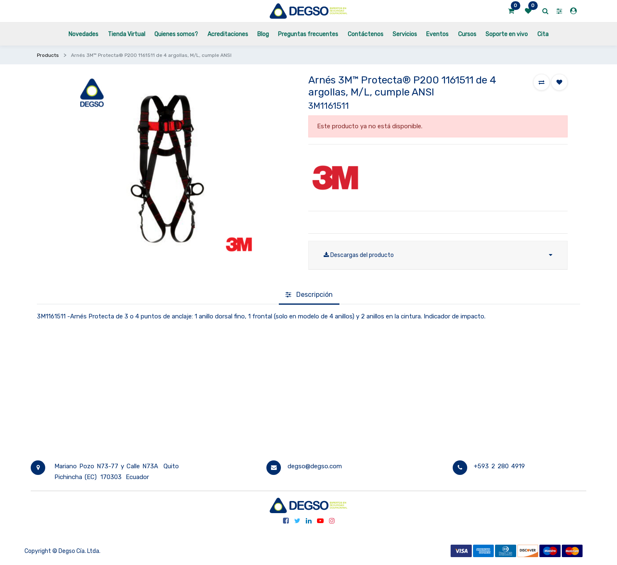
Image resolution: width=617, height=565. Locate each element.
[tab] (309, 295)
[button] (541, 82)
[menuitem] (83, 33)
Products (48, 55)
